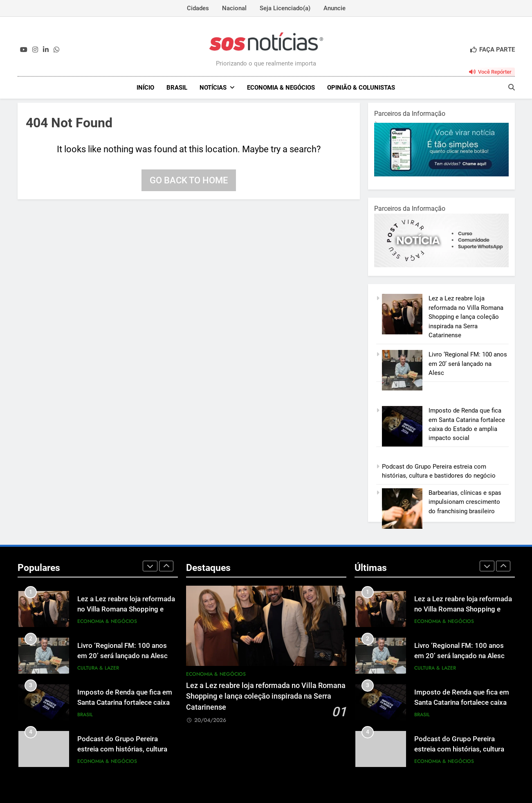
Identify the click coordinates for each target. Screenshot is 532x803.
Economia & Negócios (281, 87)
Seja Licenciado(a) (285, 8)
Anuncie (334, 8)
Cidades (198, 8)
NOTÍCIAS (213, 87)
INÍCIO (145, 87)
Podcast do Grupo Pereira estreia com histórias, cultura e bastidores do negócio (125, 749)
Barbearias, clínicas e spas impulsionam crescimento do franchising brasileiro (465, 502)
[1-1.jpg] (441, 174)
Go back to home (189, 180)
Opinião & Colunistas (361, 87)
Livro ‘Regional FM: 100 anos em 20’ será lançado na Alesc (468, 364)
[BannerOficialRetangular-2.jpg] (441, 265)
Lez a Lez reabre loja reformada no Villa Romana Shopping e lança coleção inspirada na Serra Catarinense (466, 317)
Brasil (176, 87)
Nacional (234, 8)
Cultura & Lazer (98, 668)
